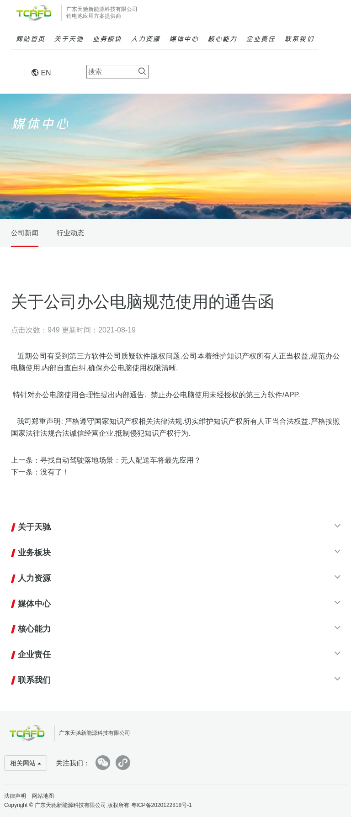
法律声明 (15, 796)
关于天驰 (68, 38)
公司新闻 (24, 233)
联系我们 (299, 38)
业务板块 (107, 38)
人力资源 (145, 38)
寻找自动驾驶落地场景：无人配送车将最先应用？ (120, 460)
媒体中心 (183, 38)
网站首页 (30, 38)
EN (41, 73)
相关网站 (25, 763)
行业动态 (70, 233)
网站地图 (43, 796)
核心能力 (222, 38)
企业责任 (260, 38)
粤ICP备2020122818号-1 (161, 805)
